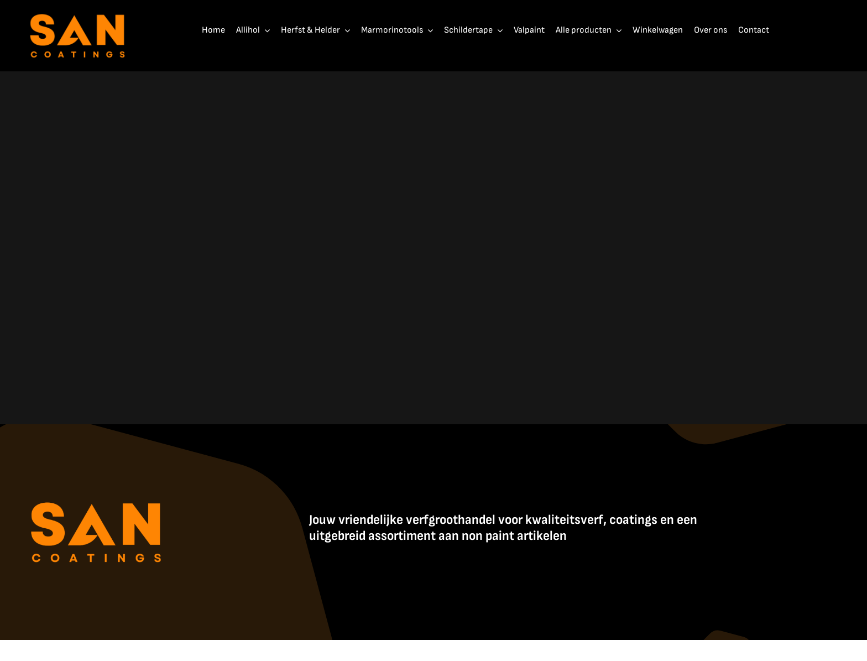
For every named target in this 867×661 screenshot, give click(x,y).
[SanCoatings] (78, 11)
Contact (625, 652)
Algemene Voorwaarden (569, 652)
